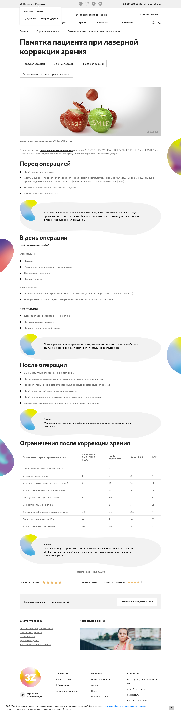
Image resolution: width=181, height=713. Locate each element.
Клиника (96, 674)
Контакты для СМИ (137, 701)
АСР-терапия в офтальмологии (36, 628)
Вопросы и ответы (65, 680)
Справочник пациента (67, 691)
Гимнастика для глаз (31, 632)
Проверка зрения (100, 697)
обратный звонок (93, 14)
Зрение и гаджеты (29, 640)
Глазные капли (27, 636)
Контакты (102, 23)
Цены (64, 23)
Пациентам (126, 23)
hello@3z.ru (133, 695)
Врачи (82, 23)
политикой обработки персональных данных (124, 706)
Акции (94, 685)
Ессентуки (40, 4)
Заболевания (62, 685)
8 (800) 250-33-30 (132, 4)
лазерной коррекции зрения (56, 149)
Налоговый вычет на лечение (35, 644)
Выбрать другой (49, 19)
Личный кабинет (152, 4)
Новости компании (101, 680)
